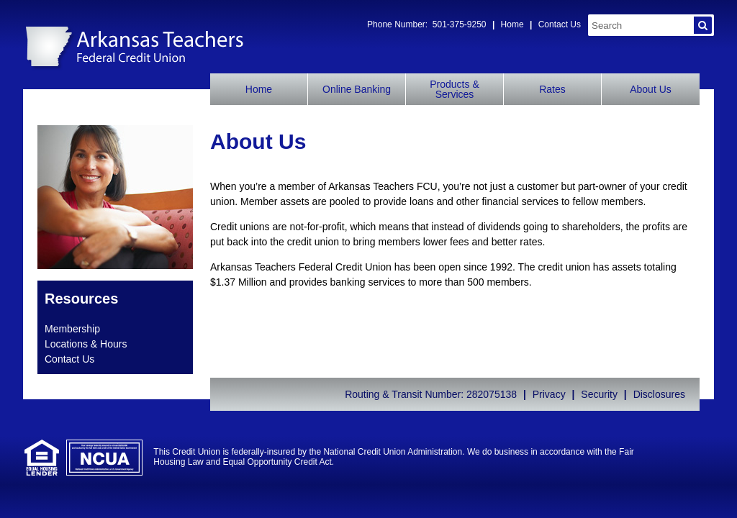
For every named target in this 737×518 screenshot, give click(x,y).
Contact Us (559, 24)
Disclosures (659, 394)
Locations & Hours (86, 344)
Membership (72, 329)
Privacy (549, 394)
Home (512, 24)
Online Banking (356, 89)
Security (599, 394)
